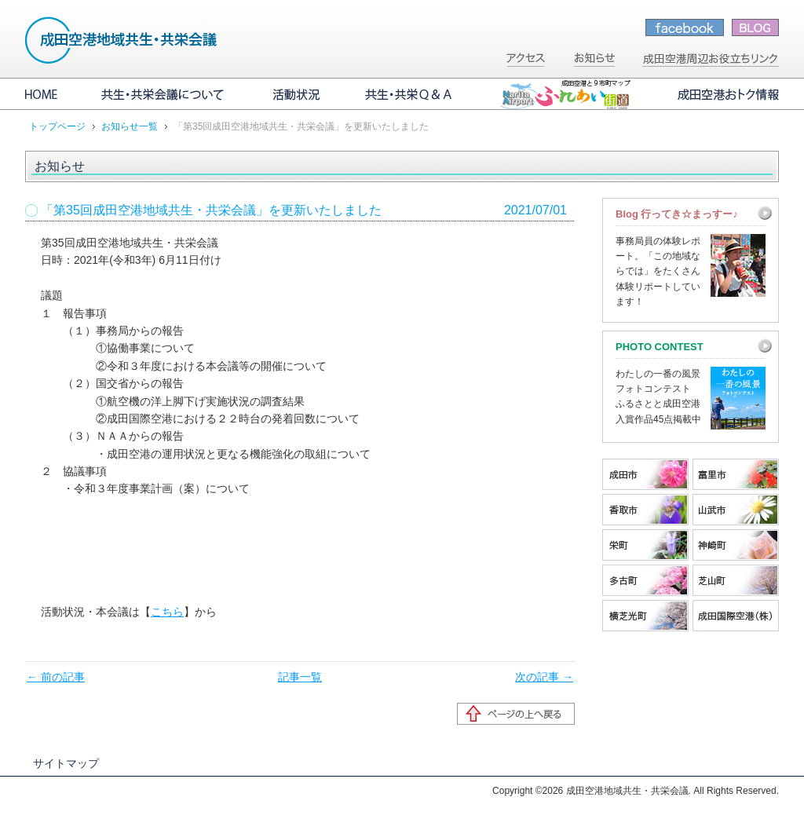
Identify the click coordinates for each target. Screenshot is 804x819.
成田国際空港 (736, 615)
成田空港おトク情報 (716, 94)
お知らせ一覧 (129, 126)
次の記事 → (544, 677)
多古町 (645, 580)
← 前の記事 (56, 677)
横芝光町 (645, 615)
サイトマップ (66, 763)
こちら (167, 611)
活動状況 (296, 94)
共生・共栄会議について (164, 94)
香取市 (645, 509)
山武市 (736, 509)
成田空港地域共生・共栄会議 (121, 40)
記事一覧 (300, 677)
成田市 (645, 474)
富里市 (736, 474)
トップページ (57, 126)
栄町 (645, 545)
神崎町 (736, 545)
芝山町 (736, 580)
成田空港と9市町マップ (565, 94)
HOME (52, 94)
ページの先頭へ (516, 714)
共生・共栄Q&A (410, 94)
